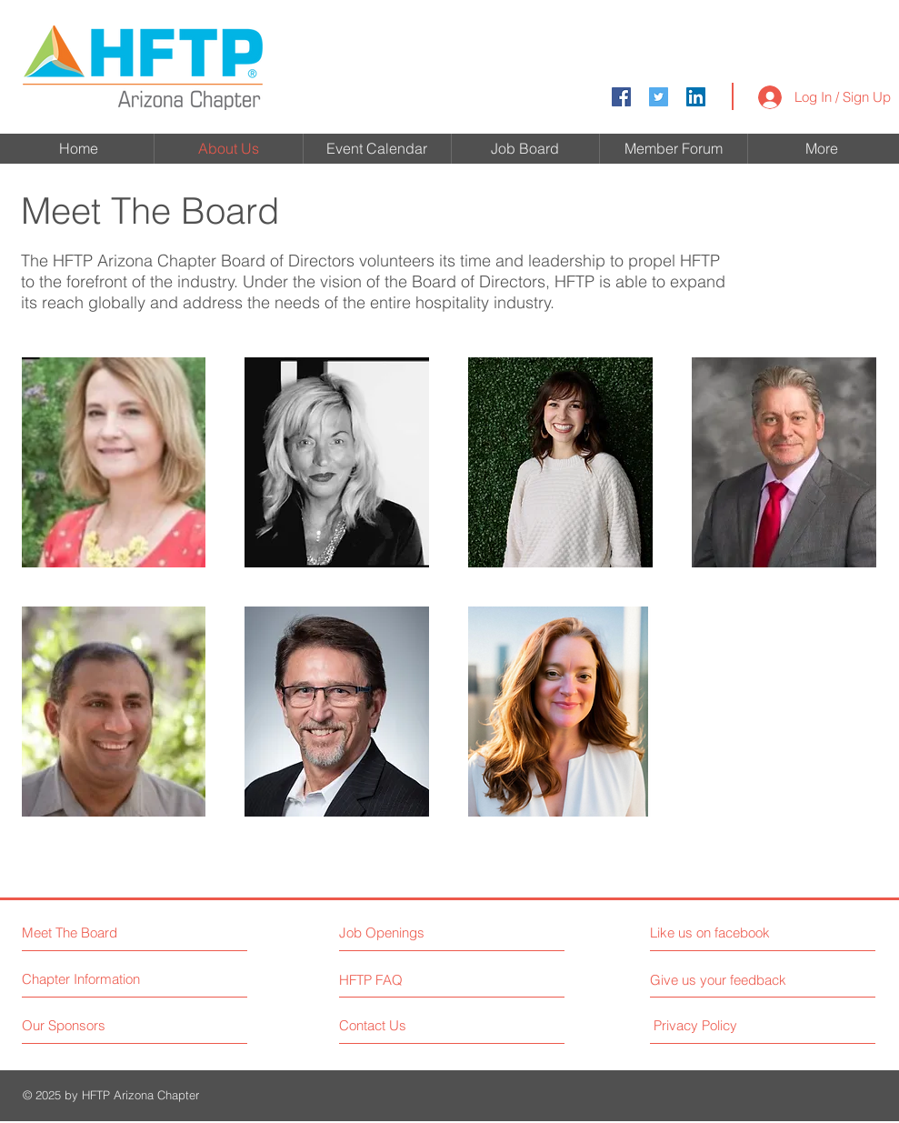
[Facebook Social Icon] (621, 96)
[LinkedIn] (695, 96)
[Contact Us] (407, 1025)
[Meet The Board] (100, 932)
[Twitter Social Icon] (658, 96)
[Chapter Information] (90, 978)
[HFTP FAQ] (391, 979)
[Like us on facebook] (731, 932)
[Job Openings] (418, 932)
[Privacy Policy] (729, 1025)
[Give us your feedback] (725, 979)
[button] (114, 462)
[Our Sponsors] (90, 1025)
